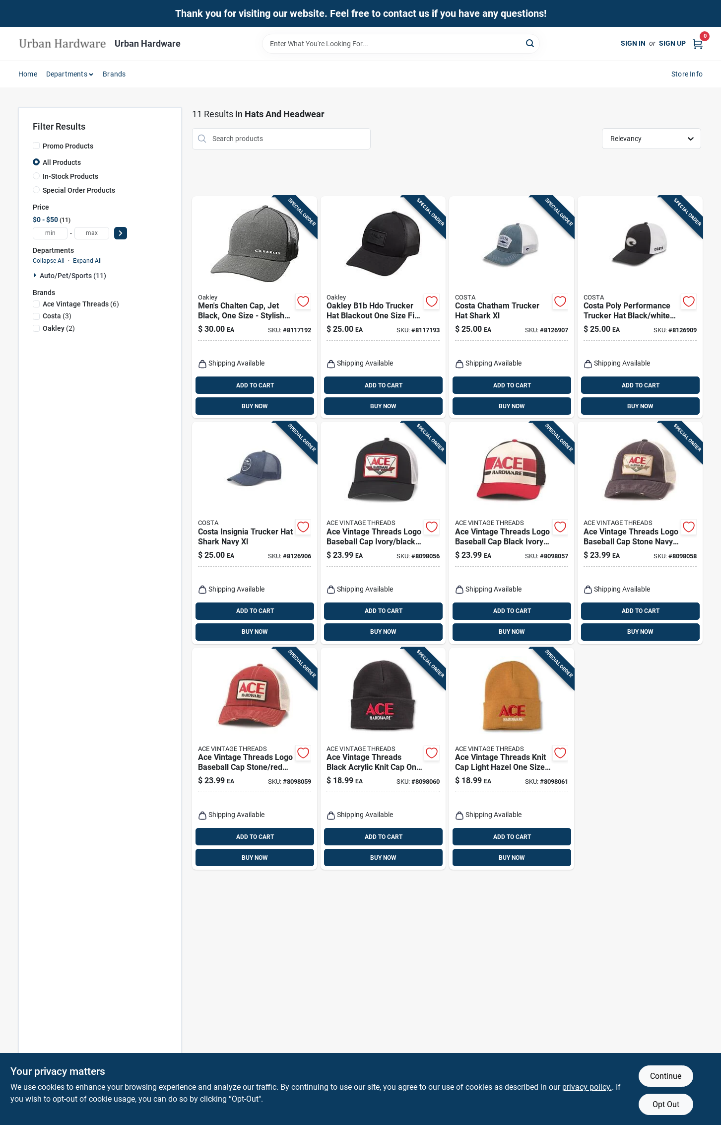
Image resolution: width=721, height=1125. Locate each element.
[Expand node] (36, 275)
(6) (81, 304)
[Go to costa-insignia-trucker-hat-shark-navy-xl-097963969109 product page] (254, 533)
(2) (59, 328)
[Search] (531, 43)
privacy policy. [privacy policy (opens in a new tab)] (587, 1087)
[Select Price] (120, 233)
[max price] (91, 233)
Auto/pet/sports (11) (73, 276)
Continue (665, 1076)
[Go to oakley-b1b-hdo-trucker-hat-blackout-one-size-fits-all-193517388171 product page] (383, 307)
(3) (57, 316)
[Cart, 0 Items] (698, 43)
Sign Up (672, 43)
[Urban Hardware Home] (63, 44)
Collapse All (49, 260)
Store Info (687, 74)
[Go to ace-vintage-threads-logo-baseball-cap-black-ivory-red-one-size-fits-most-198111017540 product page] (511, 533)
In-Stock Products (70, 176)
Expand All (87, 260)
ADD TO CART (255, 385)
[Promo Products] (36, 145)
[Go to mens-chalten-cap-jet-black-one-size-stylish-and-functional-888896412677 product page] (254, 307)
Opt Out (666, 1104)
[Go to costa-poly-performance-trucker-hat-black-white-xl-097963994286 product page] (640, 307)
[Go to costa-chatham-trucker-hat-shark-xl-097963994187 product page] (511, 307)
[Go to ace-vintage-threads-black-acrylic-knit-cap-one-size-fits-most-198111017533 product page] (383, 759)
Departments (66, 74)
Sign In (633, 43)
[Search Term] (401, 44)
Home (27, 74)
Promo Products (68, 146)
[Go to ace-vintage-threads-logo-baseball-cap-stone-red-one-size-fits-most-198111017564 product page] (254, 759)
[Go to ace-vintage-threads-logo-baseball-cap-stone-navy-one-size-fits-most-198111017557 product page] (640, 533)
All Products (62, 162)
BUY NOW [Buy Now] (255, 406)
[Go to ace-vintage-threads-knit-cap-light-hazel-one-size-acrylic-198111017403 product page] (511, 759)
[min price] (50, 233)
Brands (114, 74)
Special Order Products (79, 190)
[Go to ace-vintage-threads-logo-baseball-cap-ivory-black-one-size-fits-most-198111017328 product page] (383, 533)
